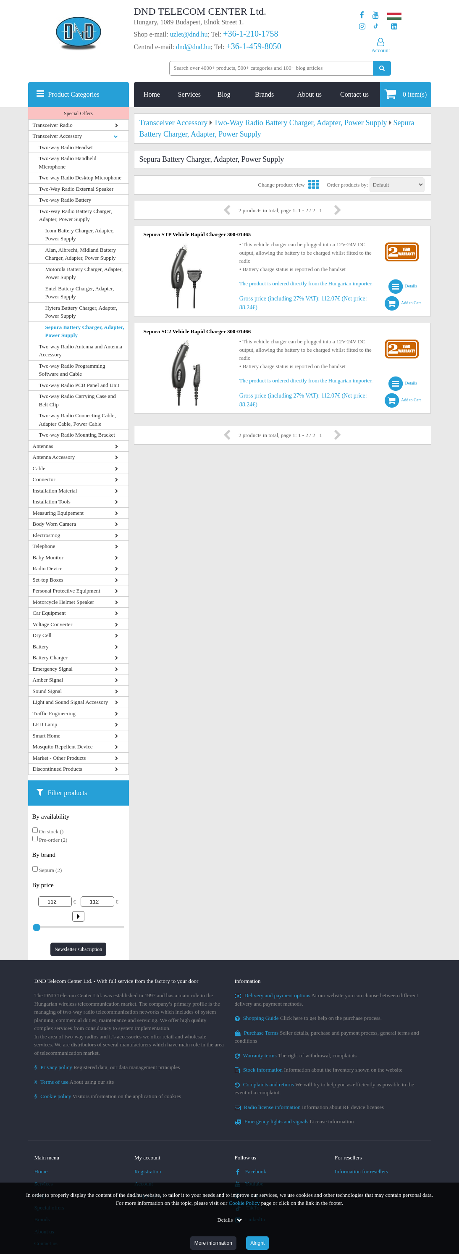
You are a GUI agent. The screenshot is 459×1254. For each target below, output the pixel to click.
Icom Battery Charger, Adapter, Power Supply (79, 234)
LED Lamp (45, 724)
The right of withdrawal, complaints (296, 1055)
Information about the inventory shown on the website (319, 1070)
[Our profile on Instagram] (362, 27)
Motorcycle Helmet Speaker (63, 602)
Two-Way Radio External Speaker (76, 189)
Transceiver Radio (53, 125)
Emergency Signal (53, 669)
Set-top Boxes (48, 580)
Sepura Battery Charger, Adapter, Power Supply (84, 331)
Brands (264, 94)
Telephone (44, 546)
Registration (147, 1171)
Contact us (354, 94)
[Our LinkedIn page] (394, 27)
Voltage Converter (53, 624)
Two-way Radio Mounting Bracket (77, 435)
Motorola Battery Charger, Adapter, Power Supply (84, 273)
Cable (39, 468)
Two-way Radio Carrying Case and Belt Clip (77, 400)
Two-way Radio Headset (66, 147)
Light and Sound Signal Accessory (70, 702)
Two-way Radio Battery (65, 200)
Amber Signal (48, 680)
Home (152, 94)
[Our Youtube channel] (375, 15)
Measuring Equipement (58, 513)
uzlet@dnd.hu (189, 34)
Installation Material (55, 490)
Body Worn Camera (54, 524)
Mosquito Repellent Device (63, 746)
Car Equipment (49, 613)
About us (309, 94)
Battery (41, 646)
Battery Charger (50, 657)
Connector (44, 479)
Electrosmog (46, 535)
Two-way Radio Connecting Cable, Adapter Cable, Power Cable (77, 419)
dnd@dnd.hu (193, 46)
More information (213, 1243)
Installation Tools (52, 501)
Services (189, 94)
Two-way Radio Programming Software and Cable (72, 370)
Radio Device (48, 568)
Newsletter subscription (78, 949)
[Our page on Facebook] (362, 15)
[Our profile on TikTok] (375, 27)
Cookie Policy (244, 1203)
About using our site (74, 1082)
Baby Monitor (48, 557)
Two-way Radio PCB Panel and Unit (79, 385)
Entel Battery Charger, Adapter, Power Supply (79, 292)
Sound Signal (47, 691)
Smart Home (46, 735)
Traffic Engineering (54, 713)
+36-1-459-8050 (253, 46)
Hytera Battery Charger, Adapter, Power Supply (81, 312)
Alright (257, 1243)
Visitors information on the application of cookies (107, 1096)
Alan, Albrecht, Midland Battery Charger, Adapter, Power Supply (80, 254)
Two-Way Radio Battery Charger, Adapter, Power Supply (75, 215)
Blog (223, 94)
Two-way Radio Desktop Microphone (80, 177)
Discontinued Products (57, 769)
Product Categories (74, 94)
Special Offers (78, 113)
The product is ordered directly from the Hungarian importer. (305, 283)
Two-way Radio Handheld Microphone (68, 162)
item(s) (405, 94)
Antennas (43, 446)
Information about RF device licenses (309, 1107)
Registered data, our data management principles (107, 1067)
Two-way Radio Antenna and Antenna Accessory (80, 350)
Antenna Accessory (54, 457)
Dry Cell (42, 635)
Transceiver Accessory (57, 136)
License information (294, 1121)
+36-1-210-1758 (250, 33)
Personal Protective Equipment (66, 590)
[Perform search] (382, 68)
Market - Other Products (59, 758)
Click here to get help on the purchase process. (308, 1018)
